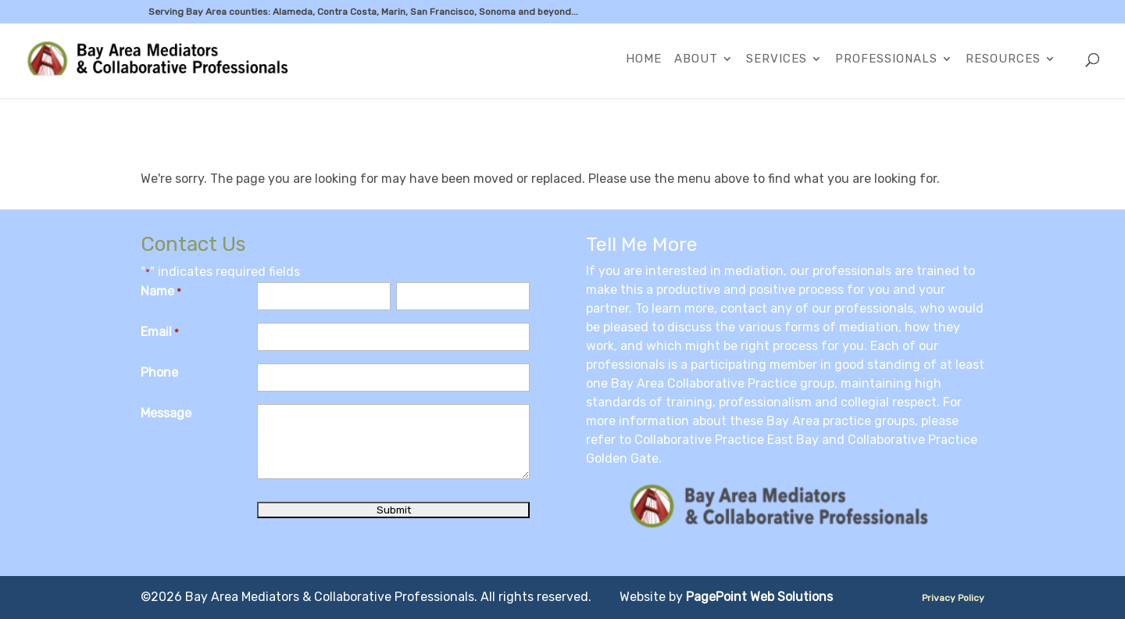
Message (166, 413)
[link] (161, 59)
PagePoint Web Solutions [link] (759, 596)
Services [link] (776, 59)
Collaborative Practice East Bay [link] (726, 439)
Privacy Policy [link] (953, 597)
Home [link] (644, 59)
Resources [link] (1003, 59)
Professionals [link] (886, 59)
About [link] (696, 59)
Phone (159, 372)
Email (160, 333)
